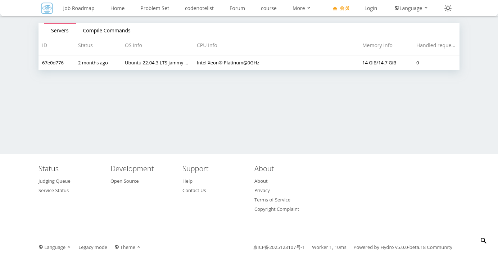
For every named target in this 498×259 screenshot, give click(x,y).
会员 (340, 8)
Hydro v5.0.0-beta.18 (403, 247)
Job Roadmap (79, 8)
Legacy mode (92, 247)
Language (411, 8)
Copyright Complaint (276, 209)
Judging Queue (55, 181)
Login (371, 8)
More (270, 8)
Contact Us (194, 190)
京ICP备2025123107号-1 (279, 247)
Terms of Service (272, 199)
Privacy (262, 190)
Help (187, 181)
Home (117, 8)
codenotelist (199, 8)
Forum (237, 8)
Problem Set (154, 8)
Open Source (124, 181)
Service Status (54, 190)
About (261, 181)
